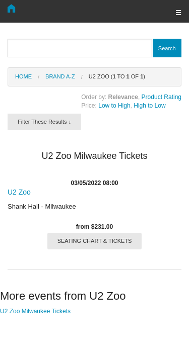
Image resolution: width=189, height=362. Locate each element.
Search (167, 48)
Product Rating (161, 97)
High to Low (149, 105)
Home (23, 76)
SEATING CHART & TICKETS (94, 241)
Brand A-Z (60, 76)
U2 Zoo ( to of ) (117, 76)
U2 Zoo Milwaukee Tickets (35, 311)
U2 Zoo (19, 192)
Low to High (114, 105)
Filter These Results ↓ (44, 122)
